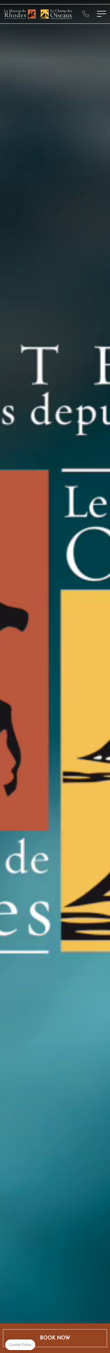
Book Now (55, 1338)
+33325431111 (85, 13)
